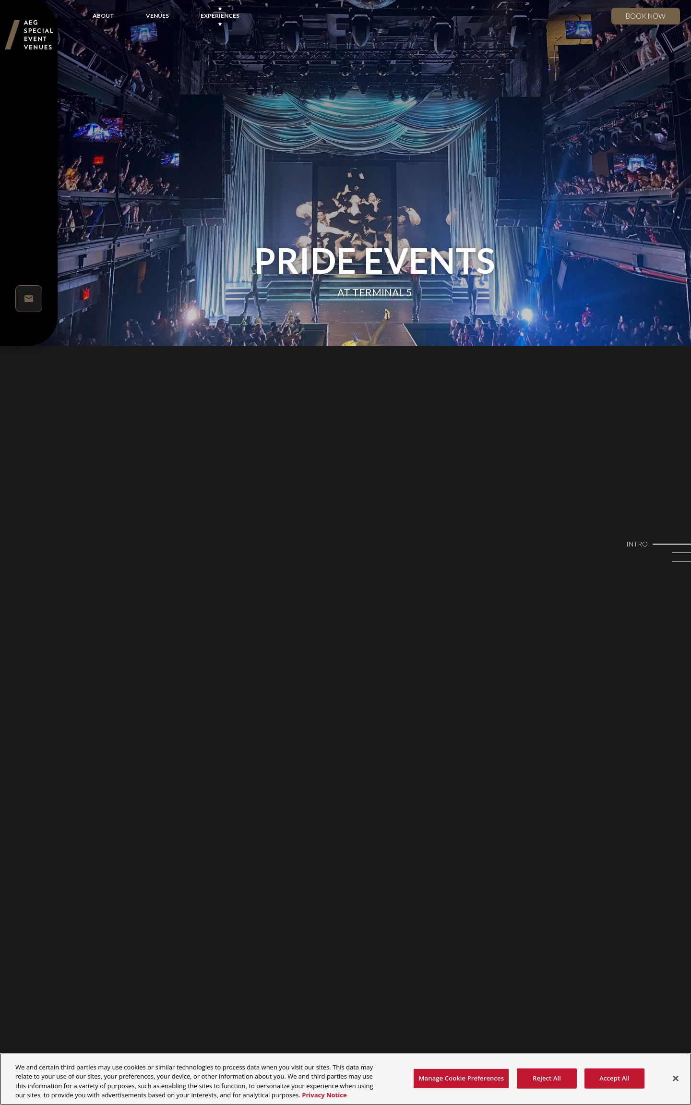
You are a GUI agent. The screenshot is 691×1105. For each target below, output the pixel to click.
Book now (646, 16)
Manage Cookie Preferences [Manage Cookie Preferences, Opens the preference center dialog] (461, 1078)
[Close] (675, 1078)
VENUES (157, 15)
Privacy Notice (324, 1095)
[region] (345, 1079)
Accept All (614, 1078)
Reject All (547, 1078)
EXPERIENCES (220, 15)
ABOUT (103, 15)
